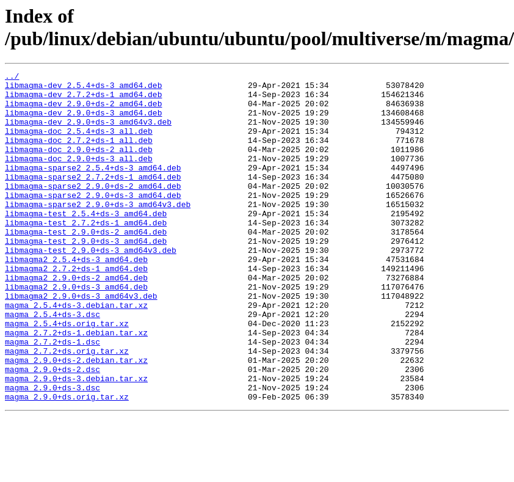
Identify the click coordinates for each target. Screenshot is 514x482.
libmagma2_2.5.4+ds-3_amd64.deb (76, 297)
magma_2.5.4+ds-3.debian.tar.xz (76, 352)
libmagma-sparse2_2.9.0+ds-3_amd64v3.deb (97, 231)
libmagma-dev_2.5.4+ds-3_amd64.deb (83, 88)
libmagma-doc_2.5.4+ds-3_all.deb (79, 143)
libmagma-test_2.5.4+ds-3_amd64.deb (86, 242)
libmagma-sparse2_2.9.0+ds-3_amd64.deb (93, 220)
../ (12, 77)
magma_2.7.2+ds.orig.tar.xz (67, 407)
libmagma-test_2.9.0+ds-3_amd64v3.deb (90, 286)
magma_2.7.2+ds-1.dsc (52, 396)
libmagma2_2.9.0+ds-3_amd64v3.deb (81, 341)
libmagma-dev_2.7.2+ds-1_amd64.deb (83, 99)
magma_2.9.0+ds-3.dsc (52, 451)
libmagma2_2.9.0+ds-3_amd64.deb (76, 330)
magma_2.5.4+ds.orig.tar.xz (67, 374)
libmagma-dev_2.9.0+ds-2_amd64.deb (83, 110)
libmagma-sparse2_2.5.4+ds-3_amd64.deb (93, 187)
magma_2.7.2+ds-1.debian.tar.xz (76, 385)
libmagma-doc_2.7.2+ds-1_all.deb (79, 154)
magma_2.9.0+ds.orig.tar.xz (67, 462)
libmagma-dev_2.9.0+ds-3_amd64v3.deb (88, 132)
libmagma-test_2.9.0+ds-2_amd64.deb (86, 264)
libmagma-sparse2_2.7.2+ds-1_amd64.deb (93, 198)
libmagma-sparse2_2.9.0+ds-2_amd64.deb (93, 209)
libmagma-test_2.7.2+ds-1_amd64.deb (86, 253)
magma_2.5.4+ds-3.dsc (52, 363)
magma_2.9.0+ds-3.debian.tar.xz (76, 440)
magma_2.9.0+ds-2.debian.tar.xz (76, 418)
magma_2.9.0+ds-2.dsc (52, 429)
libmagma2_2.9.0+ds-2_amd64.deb (76, 319)
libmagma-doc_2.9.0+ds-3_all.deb (79, 176)
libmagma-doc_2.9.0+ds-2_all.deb (79, 165)
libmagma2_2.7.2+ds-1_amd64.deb (76, 308)
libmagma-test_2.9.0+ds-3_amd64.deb (86, 275)
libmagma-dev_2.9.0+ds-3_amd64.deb (83, 121)
